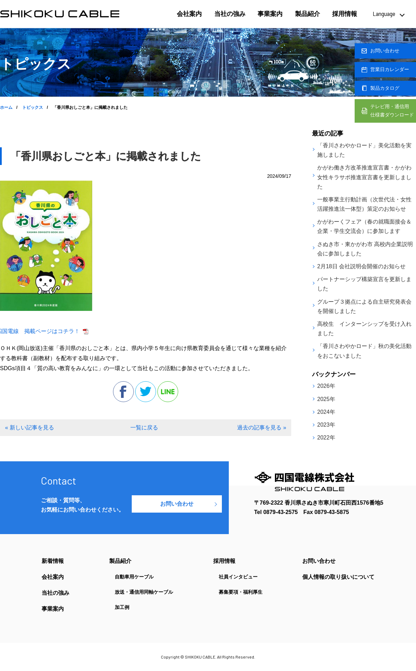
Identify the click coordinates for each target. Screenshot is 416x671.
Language (384, 13)
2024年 (326, 412)
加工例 (122, 607)
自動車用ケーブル (134, 576)
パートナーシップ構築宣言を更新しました (364, 283)
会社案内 (189, 13)
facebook (123, 391)
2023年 (326, 425)
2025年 (326, 399)
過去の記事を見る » (261, 427)
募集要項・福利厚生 (240, 592)
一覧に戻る (144, 427)
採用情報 (344, 13)
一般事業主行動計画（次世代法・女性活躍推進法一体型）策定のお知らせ (364, 204)
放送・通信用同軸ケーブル (144, 592)
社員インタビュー (238, 576)
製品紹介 (307, 13)
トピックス (32, 107)
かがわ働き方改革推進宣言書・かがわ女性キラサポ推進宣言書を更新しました (364, 177)
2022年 (326, 438)
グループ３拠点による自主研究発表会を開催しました (364, 306)
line (167, 391)
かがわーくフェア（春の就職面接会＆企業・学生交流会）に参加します (364, 226)
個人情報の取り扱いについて (338, 577)
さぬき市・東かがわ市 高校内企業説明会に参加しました (365, 248)
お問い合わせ (176, 504)
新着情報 (53, 561)
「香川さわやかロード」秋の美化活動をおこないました (364, 350)
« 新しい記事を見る (29, 427)
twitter (145, 391)
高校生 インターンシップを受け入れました (364, 328)
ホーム (6, 107)
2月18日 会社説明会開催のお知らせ (361, 266)
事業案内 (270, 13)
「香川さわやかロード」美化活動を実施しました (364, 150)
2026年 (326, 386)
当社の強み (229, 13)
